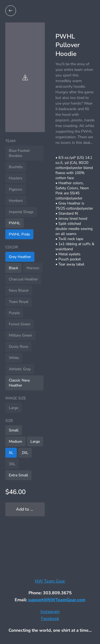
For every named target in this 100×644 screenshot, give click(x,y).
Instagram (50, 612)
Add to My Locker (30, 509)
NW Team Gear (50, 581)
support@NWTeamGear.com (56, 600)
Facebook (50, 619)
